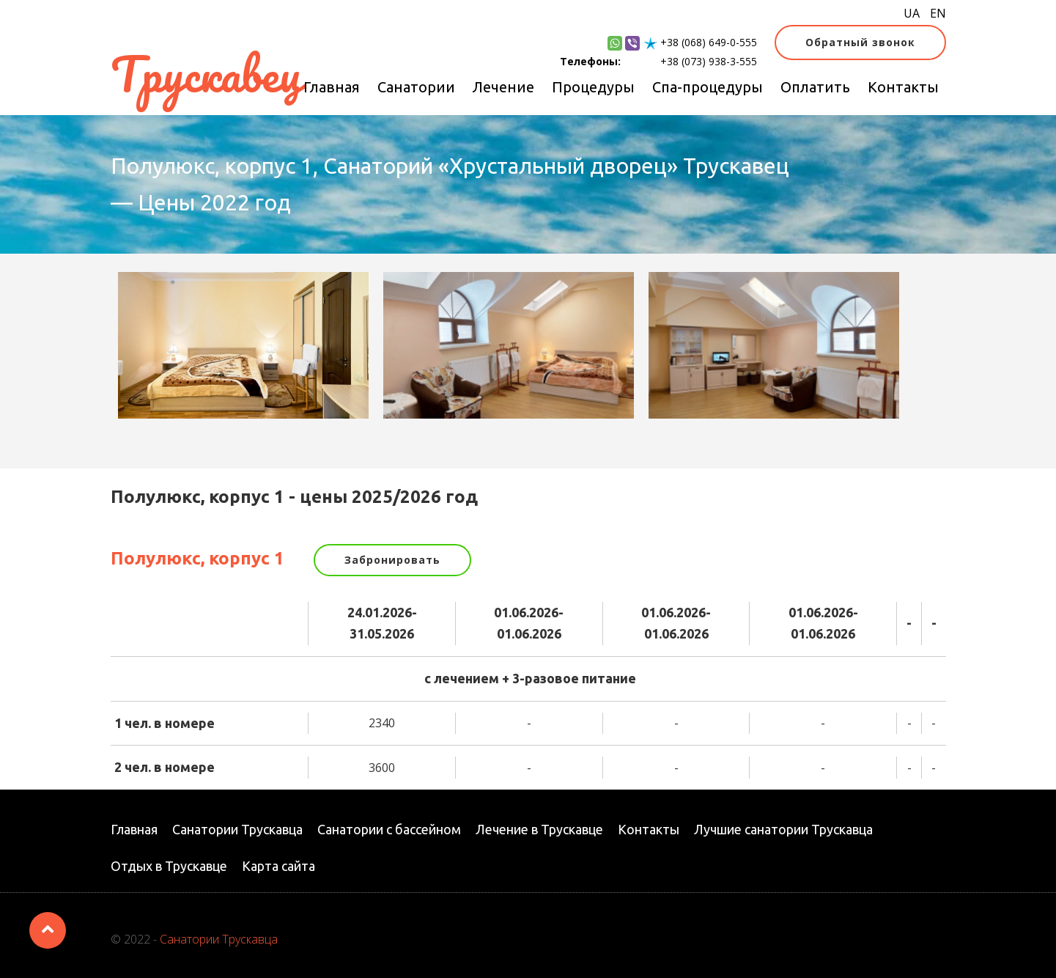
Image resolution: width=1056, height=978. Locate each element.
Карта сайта (278, 865)
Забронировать (392, 560)
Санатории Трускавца (237, 829)
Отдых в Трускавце (169, 865)
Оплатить (815, 86)
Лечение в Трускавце (539, 829)
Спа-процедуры (707, 86)
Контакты (903, 86)
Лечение (503, 86)
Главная (331, 86)
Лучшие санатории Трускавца (783, 829)
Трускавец (206, 73)
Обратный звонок (860, 42)
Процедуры (593, 86)
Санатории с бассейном (389, 829)
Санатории (416, 86)
